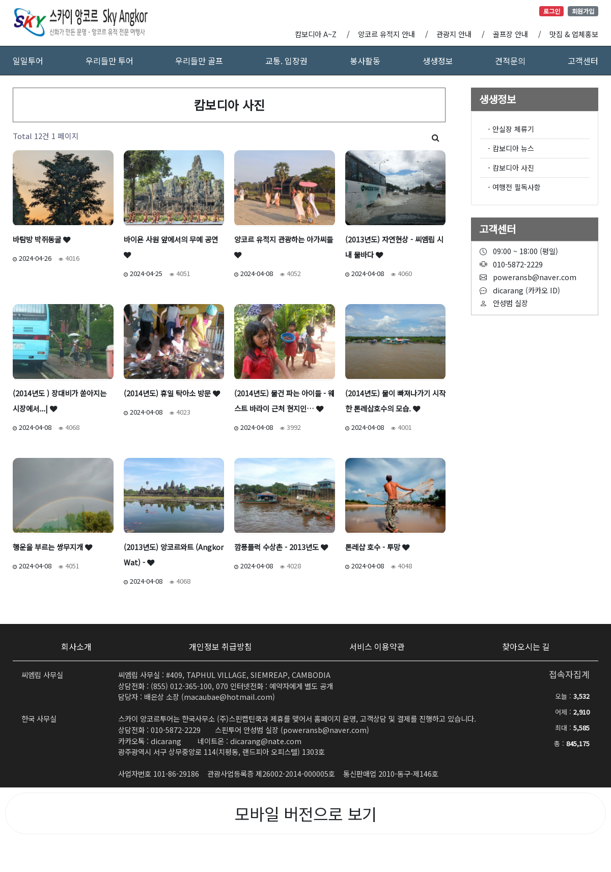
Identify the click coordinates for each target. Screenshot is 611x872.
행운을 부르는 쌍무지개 (52, 546)
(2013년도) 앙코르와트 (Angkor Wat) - (174, 554)
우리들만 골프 (199, 60)
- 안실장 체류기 (511, 129)
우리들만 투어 (109, 60)
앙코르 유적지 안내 (386, 34)
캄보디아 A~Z (316, 34)
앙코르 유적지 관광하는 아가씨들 (283, 246)
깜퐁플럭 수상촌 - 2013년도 (281, 546)
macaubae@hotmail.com (228, 696)
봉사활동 (365, 60)
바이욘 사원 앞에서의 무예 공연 (171, 246)
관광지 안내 (453, 34)
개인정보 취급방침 (220, 646)
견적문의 (510, 60)
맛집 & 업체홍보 (573, 34)
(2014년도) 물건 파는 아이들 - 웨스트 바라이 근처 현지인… (284, 401)
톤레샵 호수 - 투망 (377, 546)
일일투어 (28, 60)
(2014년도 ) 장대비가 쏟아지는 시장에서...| (59, 401)
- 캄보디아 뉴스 (511, 148)
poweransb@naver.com (325, 729)
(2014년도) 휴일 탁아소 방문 (172, 393)
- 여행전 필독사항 (514, 187)
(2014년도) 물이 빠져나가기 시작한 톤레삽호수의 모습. (395, 401)
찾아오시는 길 (526, 646)
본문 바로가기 (0, 0)
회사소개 (76, 646)
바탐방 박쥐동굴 (41, 239)
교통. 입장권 (286, 60)
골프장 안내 (510, 34)
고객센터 (583, 60)
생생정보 (438, 60)
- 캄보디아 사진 (511, 167)
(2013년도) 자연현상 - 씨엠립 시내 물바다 (394, 247)
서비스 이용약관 (377, 646)
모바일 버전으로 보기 (306, 813)
